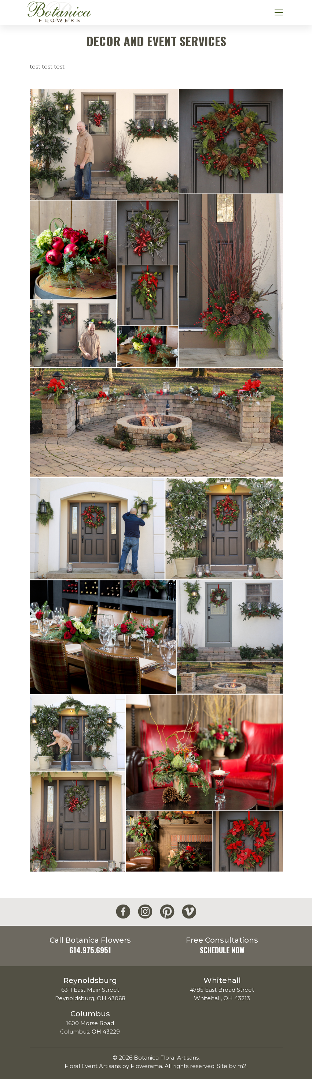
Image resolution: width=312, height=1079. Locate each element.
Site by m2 (231, 1066)
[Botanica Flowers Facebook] (123, 912)
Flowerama (146, 1066)
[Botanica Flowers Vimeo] (189, 912)
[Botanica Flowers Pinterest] (167, 912)
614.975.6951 (90, 950)
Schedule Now (222, 950)
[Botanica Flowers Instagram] (145, 912)
